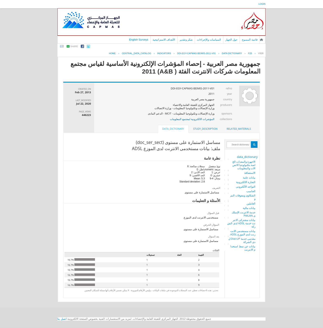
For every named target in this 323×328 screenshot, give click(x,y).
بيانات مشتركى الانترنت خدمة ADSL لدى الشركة (241, 223)
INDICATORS (164, 53)
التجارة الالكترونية (245, 182)
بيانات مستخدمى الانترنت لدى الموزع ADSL (243, 232)
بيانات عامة (249, 177)
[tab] (238, 129)
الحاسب (250, 191)
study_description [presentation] (205, 129)
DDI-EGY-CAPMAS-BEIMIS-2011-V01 (196, 53)
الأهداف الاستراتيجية (164, 39)
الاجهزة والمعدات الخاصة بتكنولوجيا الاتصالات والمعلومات (244, 165)
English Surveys (138, 39)
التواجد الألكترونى (245, 186)
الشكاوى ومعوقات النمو (243, 197)
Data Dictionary (232, 53)
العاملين (251, 203)
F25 (250, 53)
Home (112, 53)
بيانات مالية (249, 208)
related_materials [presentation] (239, 129)
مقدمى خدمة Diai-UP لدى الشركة (242, 240)
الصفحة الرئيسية (261, 39)
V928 (260, 53)
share (74, 46)
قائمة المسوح (249, 39)
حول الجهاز (231, 39)
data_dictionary (247, 157)
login (262, 4)
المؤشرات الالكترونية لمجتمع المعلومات (192, 119)
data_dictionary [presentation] (173, 129)
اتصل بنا (62, 318)
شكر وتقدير (186, 39)
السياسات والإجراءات (209, 39)
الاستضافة (249, 172)
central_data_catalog (136, 53)
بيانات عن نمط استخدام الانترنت (242, 248)
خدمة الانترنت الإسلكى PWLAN (244, 214)
